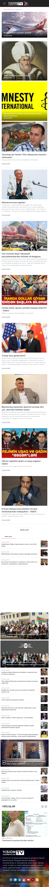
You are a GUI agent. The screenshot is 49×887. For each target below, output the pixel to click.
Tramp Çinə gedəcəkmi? (14, 356)
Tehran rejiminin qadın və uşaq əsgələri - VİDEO (22, 462)
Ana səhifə (7, 9)
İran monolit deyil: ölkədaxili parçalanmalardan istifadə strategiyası (21, 255)
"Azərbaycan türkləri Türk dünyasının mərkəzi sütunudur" (24, 156)
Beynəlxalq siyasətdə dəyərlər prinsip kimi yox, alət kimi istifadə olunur (23, 408)
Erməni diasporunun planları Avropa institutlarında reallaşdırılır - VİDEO (19, 510)
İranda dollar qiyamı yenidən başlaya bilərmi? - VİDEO (24, 309)
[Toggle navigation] (4, 3)
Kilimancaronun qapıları (13, 202)
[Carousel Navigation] (44, 806)
